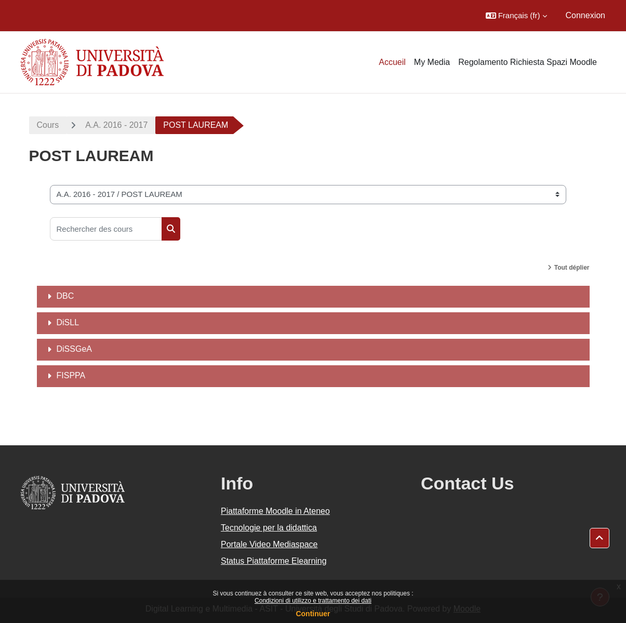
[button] (516, 15)
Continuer (313, 613)
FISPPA (71, 375)
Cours (48, 125)
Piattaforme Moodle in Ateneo (275, 511)
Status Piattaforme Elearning (274, 560)
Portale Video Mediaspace (269, 544)
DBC (65, 295)
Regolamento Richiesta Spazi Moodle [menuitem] (527, 62)
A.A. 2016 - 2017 (116, 125)
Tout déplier (572, 267)
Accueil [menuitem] (392, 62)
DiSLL (68, 322)
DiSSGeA (74, 348)
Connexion (586, 15)
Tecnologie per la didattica (269, 527)
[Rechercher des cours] (106, 229)
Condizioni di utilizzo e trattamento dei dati (313, 600)
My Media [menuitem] (432, 62)
